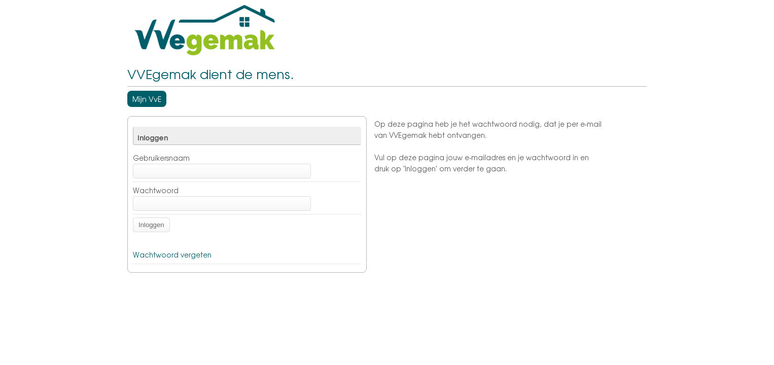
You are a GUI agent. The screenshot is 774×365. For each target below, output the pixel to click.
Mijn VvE (146, 99)
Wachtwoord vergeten (172, 255)
